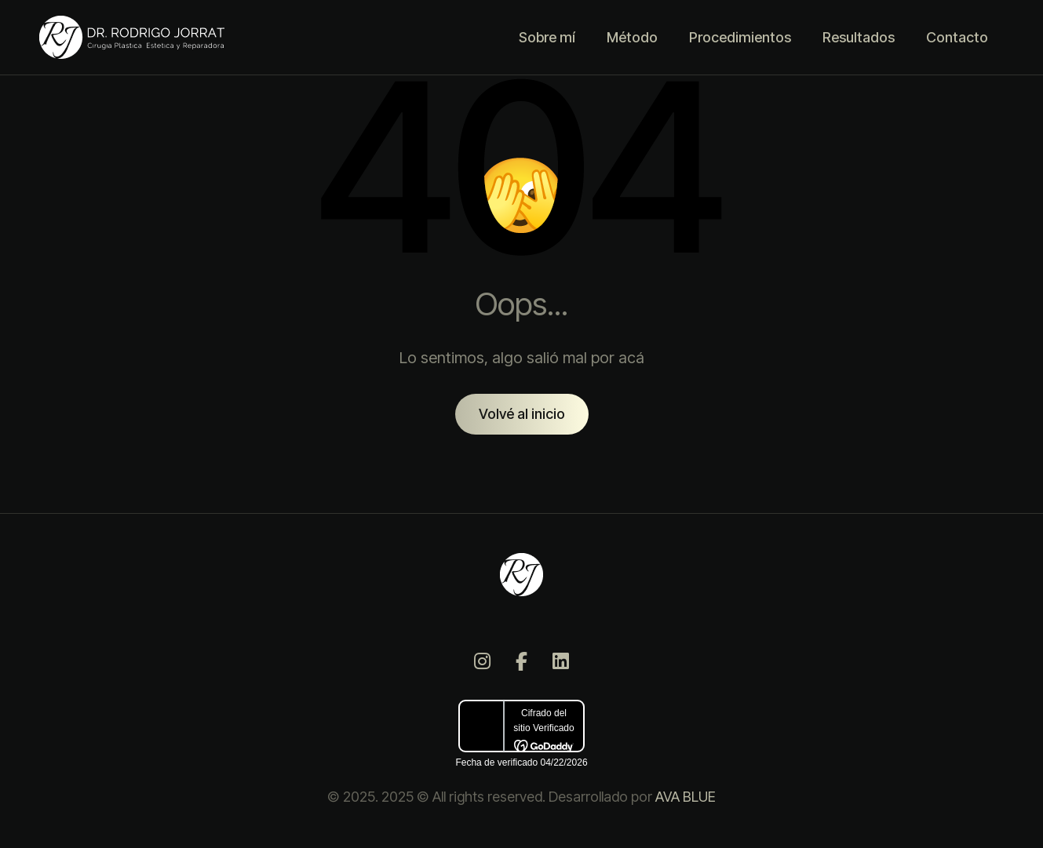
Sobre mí (547, 37)
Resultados (858, 37)
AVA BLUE (685, 796)
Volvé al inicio (522, 414)
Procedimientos (740, 37)
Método (632, 37)
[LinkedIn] (561, 661)
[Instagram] (482, 661)
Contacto (957, 37)
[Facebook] (522, 661)
